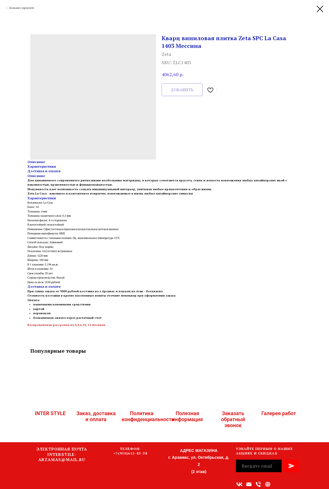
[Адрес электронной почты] (248, 484)
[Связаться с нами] (267, 484)
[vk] (239, 484)
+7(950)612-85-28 (130, 453)
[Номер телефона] (258, 484)
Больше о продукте (21, 8)
